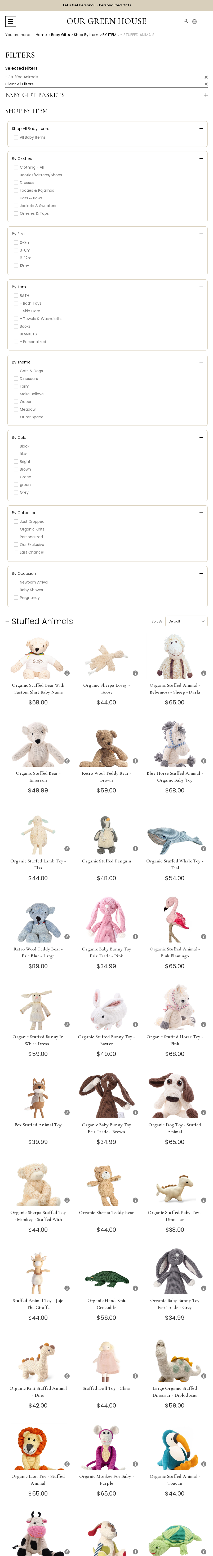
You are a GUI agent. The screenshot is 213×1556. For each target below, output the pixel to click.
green (22, 484)
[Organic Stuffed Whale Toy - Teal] (175, 831)
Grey (21, 492)
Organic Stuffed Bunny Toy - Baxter (106, 1040)
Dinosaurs (26, 378)
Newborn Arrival (31, 582)
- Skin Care (27, 311)
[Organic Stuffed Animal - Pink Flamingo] (175, 919)
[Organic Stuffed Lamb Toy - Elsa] (38, 831)
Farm (21, 386)
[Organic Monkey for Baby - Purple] (106, 1446)
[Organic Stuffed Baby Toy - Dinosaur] (175, 1183)
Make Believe (29, 394)
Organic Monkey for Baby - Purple (106, 1479)
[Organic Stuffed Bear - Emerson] (38, 743)
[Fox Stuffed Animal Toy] (38, 1095)
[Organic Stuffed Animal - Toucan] (175, 1446)
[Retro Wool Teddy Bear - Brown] (106, 743)
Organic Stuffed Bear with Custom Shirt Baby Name (38, 688)
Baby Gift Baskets (35, 95)
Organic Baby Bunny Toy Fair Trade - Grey (175, 1304)
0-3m (22, 242)
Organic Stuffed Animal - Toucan (175, 1479)
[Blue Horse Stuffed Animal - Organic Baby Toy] (175, 743)
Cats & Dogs (28, 371)
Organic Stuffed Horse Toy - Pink (175, 1040)
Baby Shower (28, 590)
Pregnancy (27, 597)
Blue (21, 454)
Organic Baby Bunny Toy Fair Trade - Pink (106, 952)
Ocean (23, 401)
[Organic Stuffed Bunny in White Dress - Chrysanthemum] (38, 1007)
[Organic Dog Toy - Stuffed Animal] (175, 1095)
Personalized (28, 537)
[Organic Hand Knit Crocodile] (106, 1271)
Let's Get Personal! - (97, 5)
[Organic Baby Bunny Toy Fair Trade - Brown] (106, 1095)
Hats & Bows (28, 198)
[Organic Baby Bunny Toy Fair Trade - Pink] (106, 919)
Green (22, 477)
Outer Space (28, 417)
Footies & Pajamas (34, 190)
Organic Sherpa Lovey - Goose (106, 688)
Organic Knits (29, 529)
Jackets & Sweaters (35, 205)
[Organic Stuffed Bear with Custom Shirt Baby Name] (38, 656)
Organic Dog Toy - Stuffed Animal (174, 1128)
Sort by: (157, 621)
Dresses (24, 182)
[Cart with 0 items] (204, 21)
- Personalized (30, 341)
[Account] (185, 21)
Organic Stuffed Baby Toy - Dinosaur (175, 1215)
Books (22, 326)
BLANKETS (25, 334)
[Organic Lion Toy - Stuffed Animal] (38, 1446)
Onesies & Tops (31, 213)
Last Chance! (29, 552)
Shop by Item (26, 111)
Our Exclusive (29, 544)
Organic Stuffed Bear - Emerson (38, 776)
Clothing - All (29, 167)
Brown (22, 469)
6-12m (23, 258)
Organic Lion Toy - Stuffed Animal (38, 1479)
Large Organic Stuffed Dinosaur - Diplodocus (175, 1391)
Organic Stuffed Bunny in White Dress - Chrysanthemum (38, 1043)
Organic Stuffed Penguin (106, 861)
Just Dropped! (30, 521)
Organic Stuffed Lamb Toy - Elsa (38, 864)
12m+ (21, 265)
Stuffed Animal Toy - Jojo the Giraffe (38, 1304)
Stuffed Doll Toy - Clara (106, 1388)
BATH (21, 295)
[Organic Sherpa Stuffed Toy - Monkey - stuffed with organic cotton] (38, 1183)
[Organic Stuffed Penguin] (106, 831)
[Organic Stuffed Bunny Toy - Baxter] (106, 1007)
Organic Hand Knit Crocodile (106, 1304)
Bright (22, 461)
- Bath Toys (27, 303)
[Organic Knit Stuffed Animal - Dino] (38, 1358)
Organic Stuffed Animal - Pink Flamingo (175, 952)
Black (21, 446)
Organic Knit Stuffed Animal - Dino (38, 1391)
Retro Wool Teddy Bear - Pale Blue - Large (38, 952)
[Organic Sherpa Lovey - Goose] (106, 656)
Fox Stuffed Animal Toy (38, 1125)
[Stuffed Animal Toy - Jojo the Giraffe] (38, 1271)
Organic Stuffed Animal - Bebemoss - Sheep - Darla (175, 688)
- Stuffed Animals (21, 77)
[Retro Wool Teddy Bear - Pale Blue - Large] (38, 919)
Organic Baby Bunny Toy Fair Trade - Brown (106, 1128)
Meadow (25, 409)
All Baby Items (30, 137)
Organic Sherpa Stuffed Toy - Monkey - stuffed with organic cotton (38, 1219)
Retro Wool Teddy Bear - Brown (106, 776)
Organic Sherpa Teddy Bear (106, 1212)
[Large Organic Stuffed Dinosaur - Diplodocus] (175, 1358)
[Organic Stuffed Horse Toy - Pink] (175, 1007)
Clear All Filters (19, 84)
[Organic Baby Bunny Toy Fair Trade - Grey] (175, 1271)
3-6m (22, 250)
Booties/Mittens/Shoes (38, 175)
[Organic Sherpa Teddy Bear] (106, 1183)
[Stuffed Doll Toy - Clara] (106, 1358)
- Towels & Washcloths (38, 318)
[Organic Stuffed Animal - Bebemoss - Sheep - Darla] (175, 656)
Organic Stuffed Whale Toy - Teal (174, 864)
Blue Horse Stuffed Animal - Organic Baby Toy (175, 776)
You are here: (17, 34)
